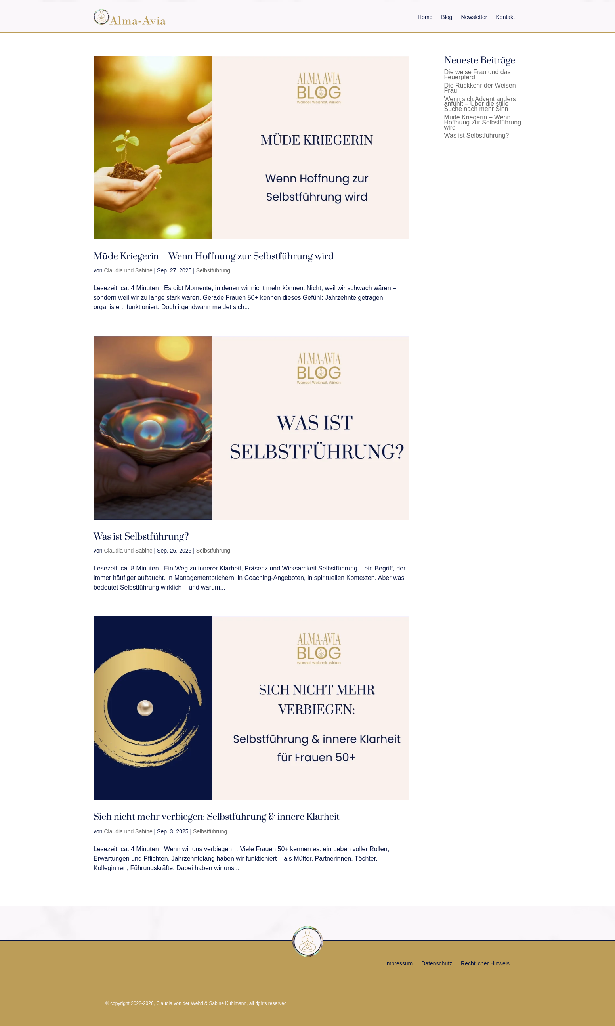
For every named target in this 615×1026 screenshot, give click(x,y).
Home (425, 17)
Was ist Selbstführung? (141, 536)
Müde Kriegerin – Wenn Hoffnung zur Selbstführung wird (214, 256)
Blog (446, 17)
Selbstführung (213, 270)
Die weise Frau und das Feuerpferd (477, 74)
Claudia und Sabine (128, 270)
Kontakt (505, 17)
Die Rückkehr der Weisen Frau (480, 88)
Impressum (399, 964)
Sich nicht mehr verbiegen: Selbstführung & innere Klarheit (217, 817)
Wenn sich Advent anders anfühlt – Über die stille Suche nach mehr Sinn (480, 104)
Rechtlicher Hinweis (485, 964)
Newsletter (474, 17)
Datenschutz (436, 964)
